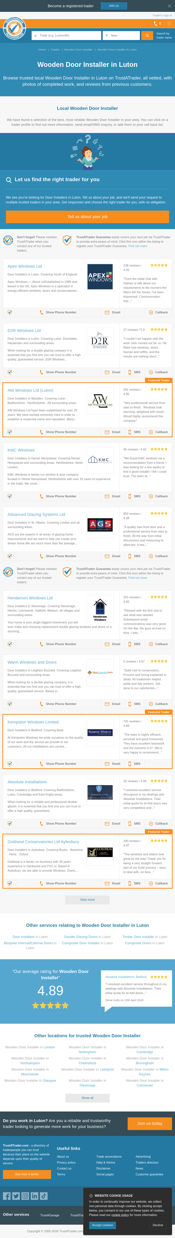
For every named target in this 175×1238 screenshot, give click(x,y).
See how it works (27, 1174)
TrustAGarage (49, 1215)
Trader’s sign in (162, 15)
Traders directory (147, 1162)
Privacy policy (66, 1162)
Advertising (143, 1156)
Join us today (149, 1123)
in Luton (30, 937)
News (139, 1168)
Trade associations (109, 1156)
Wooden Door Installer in (30, 1047)
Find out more (137, 246)
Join (114, 5)
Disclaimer (103, 1168)
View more (87, 899)
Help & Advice (105, 1162)
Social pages (105, 1174)
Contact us (64, 1168)
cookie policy (120, 1215)
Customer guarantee (149, 1174)
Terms (61, 1174)
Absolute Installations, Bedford (126, 977)
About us (63, 1156)
